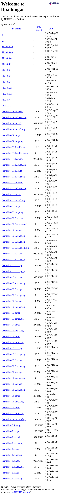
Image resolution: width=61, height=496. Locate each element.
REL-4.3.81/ (7, 58)
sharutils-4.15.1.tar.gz (12, 348)
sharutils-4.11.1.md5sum (13, 147)
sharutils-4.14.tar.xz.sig (13, 342)
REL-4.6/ (6, 76)
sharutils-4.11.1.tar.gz (12, 170)
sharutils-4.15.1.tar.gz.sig (13, 354)
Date (51, 28)
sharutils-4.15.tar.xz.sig (13, 413)
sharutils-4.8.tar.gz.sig (12, 455)
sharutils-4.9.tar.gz (10, 472)
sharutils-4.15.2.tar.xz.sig (13, 390)
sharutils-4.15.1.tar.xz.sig (13, 366)
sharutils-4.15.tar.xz (11, 407)
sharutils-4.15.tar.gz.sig (13, 401)
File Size (38, 28)
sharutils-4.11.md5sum (12, 182)
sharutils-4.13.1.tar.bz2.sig (14, 224)
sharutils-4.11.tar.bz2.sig (13, 200)
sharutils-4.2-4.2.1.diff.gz (14, 419)
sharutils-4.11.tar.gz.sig (13, 212)
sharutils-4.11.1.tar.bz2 (12, 159)
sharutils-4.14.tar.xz (11, 336)
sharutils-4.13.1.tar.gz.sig (13, 236)
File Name (16, 28)
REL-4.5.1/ (7, 70)
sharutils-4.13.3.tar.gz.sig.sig (15, 247)
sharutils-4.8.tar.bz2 (11, 437)
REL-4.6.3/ (7, 94)
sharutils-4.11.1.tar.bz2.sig (14, 165)
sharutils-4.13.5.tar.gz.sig (13, 295)
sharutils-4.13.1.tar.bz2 (12, 218)
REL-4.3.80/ (7, 52)
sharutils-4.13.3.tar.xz (12, 253)
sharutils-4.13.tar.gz (11, 313)
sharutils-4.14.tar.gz (11, 324)
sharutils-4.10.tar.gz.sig (13, 141)
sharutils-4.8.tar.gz (10, 449)
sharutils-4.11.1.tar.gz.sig (13, 176)
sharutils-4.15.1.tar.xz (12, 360)
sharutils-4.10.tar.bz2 (11, 123)
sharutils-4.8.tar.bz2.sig (13, 443)
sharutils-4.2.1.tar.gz (11, 425)
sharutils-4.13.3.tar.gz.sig (13, 242)
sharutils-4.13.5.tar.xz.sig (13, 307)
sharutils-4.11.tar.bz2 (11, 194)
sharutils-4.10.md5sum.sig (14, 117)
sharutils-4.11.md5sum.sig (14, 188)
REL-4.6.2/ (7, 88)
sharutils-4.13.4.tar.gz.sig (13, 271)
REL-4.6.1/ (7, 82)
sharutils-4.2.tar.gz (10, 431)
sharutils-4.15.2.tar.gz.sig (13, 378)
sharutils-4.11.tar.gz (11, 206)
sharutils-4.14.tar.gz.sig (13, 330)
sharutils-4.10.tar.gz (11, 135)
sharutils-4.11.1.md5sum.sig (15, 153)
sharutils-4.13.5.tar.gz (12, 289)
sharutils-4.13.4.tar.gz (12, 265)
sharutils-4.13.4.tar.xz (12, 277)
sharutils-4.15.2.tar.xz (12, 384)
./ (2, 34)
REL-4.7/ (6, 99)
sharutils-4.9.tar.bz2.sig (13, 467)
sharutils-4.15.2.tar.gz (12, 372)
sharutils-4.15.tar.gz (11, 395)
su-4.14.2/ (6, 105)
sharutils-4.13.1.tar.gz (12, 230)
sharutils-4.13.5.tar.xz (12, 301)
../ (2, 40)
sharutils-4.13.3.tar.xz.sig (13, 259)
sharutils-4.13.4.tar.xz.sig (13, 283)
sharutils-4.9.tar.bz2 (11, 461)
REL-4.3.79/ (7, 46)
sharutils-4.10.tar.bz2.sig (13, 129)
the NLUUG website (20, 492)
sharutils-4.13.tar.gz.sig (13, 318)
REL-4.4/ (6, 64)
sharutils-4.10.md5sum (12, 111)
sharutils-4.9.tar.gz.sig (12, 478)
